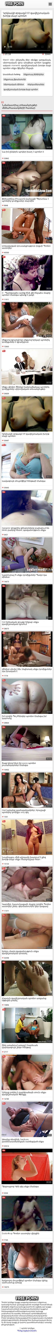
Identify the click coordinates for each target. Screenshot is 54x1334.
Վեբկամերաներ (35, 84)
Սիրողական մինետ (14, 84)
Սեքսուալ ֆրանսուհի (15, 79)
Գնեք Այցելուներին (27, 1331)
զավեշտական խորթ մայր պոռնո (21, 89)
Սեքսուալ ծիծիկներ (34, 74)
